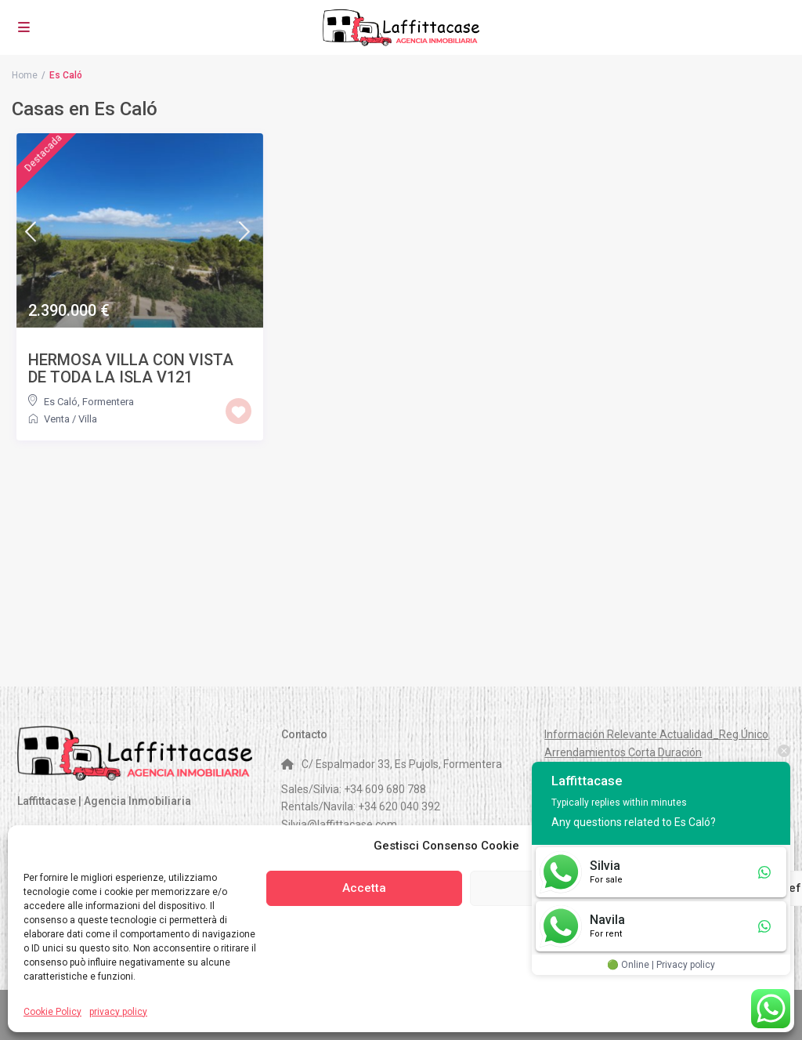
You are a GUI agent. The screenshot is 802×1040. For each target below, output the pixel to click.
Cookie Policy (52, 1011)
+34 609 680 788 (385, 789)
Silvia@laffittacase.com (339, 824)
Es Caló (61, 402)
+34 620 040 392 (399, 806)
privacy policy (118, 1011)
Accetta (364, 888)
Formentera (108, 402)
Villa (87, 419)
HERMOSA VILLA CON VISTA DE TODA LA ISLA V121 (130, 368)
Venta (57, 419)
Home (25, 75)
